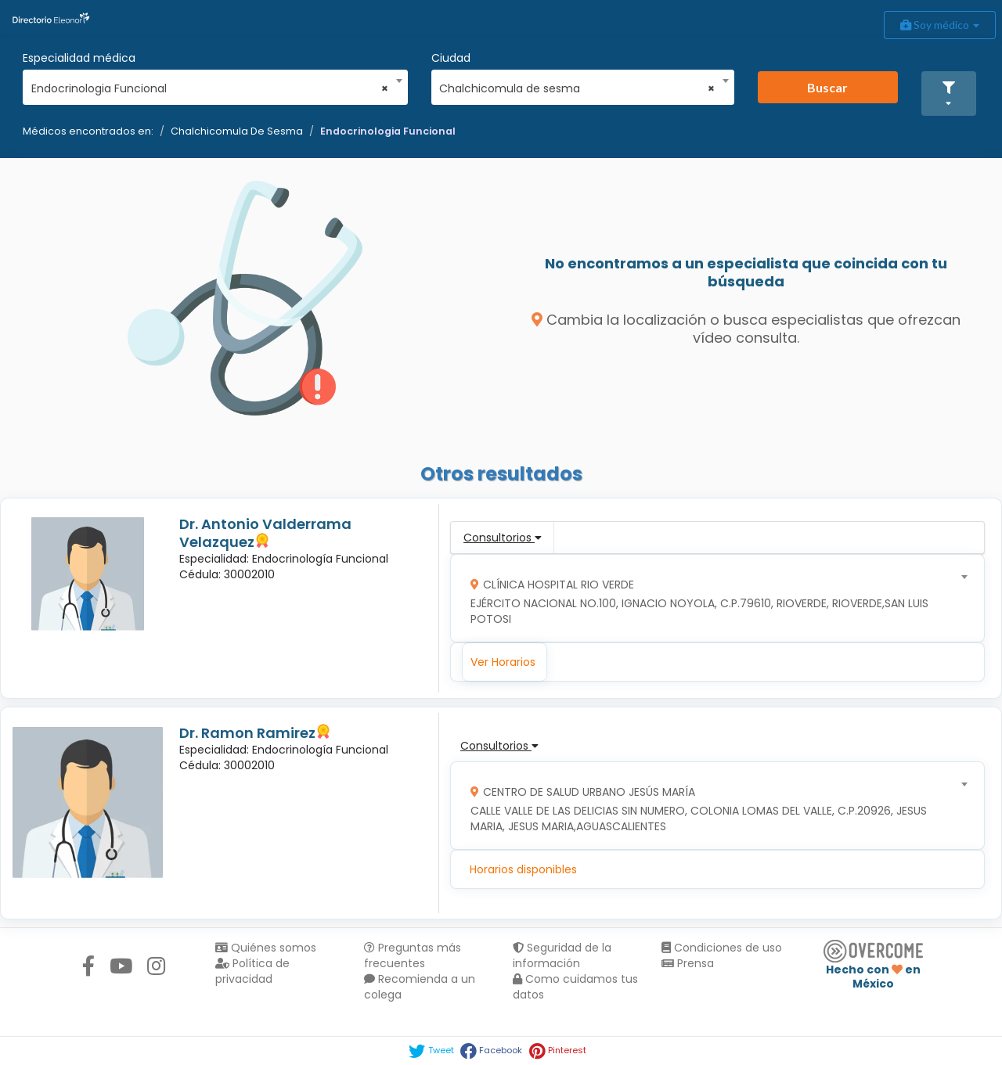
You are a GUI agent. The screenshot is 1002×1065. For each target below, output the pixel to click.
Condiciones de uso (721, 947)
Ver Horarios (502, 662)
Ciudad (450, 58)
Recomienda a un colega (419, 986)
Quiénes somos (265, 947)
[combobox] (210, 84)
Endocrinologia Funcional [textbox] (210, 88)
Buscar (827, 87)
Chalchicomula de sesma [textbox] (577, 88)
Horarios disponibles (523, 869)
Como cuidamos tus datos (575, 986)
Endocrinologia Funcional (388, 131)
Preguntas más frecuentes (412, 955)
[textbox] (712, 598)
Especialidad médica (79, 58)
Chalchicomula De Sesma (237, 131)
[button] (948, 93)
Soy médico (939, 24)
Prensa (687, 963)
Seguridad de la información (562, 955)
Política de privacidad (252, 971)
